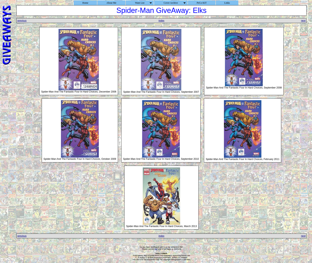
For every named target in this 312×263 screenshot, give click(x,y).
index (161, 20)
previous (22, 20)
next (303, 20)
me (156, 249)
